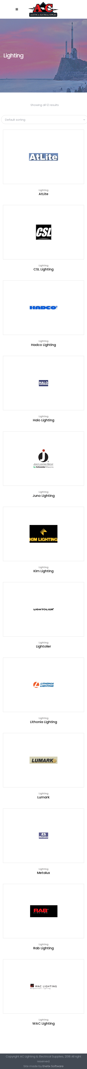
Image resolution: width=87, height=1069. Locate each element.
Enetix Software (53, 1066)
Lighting (43, 190)
